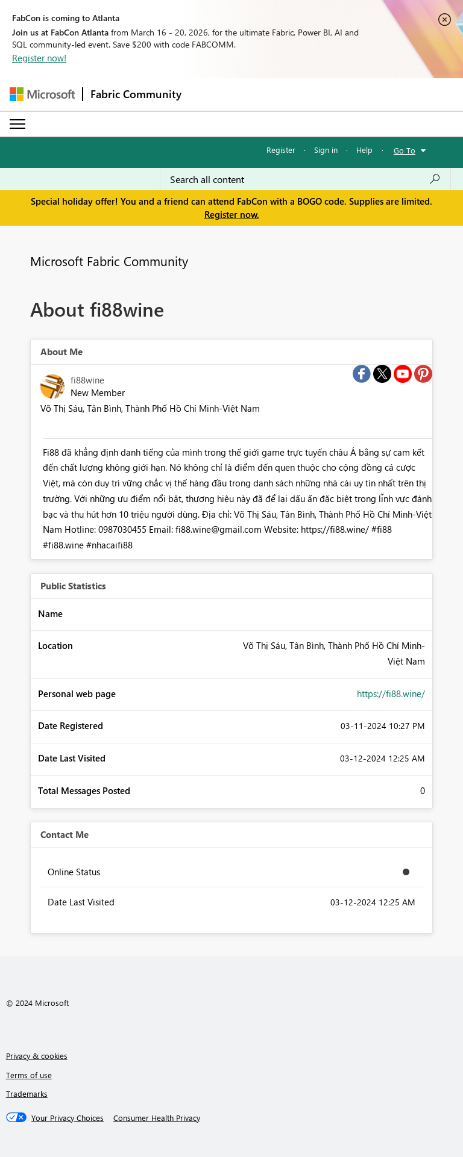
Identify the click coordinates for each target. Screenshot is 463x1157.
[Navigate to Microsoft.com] (42, 94)
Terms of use (29, 1075)
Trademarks (27, 1093)
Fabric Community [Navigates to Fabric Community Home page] (135, 94)
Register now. (231, 214)
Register (280, 149)
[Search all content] (305, 179)
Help (364, 149)
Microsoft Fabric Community (109, 260)
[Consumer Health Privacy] (156, 1118)
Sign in (326, 149)
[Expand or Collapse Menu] (17, 124)
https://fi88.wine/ (391, 693)
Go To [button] (404, 150)
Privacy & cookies (37, 1055)
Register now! (39, 58)
